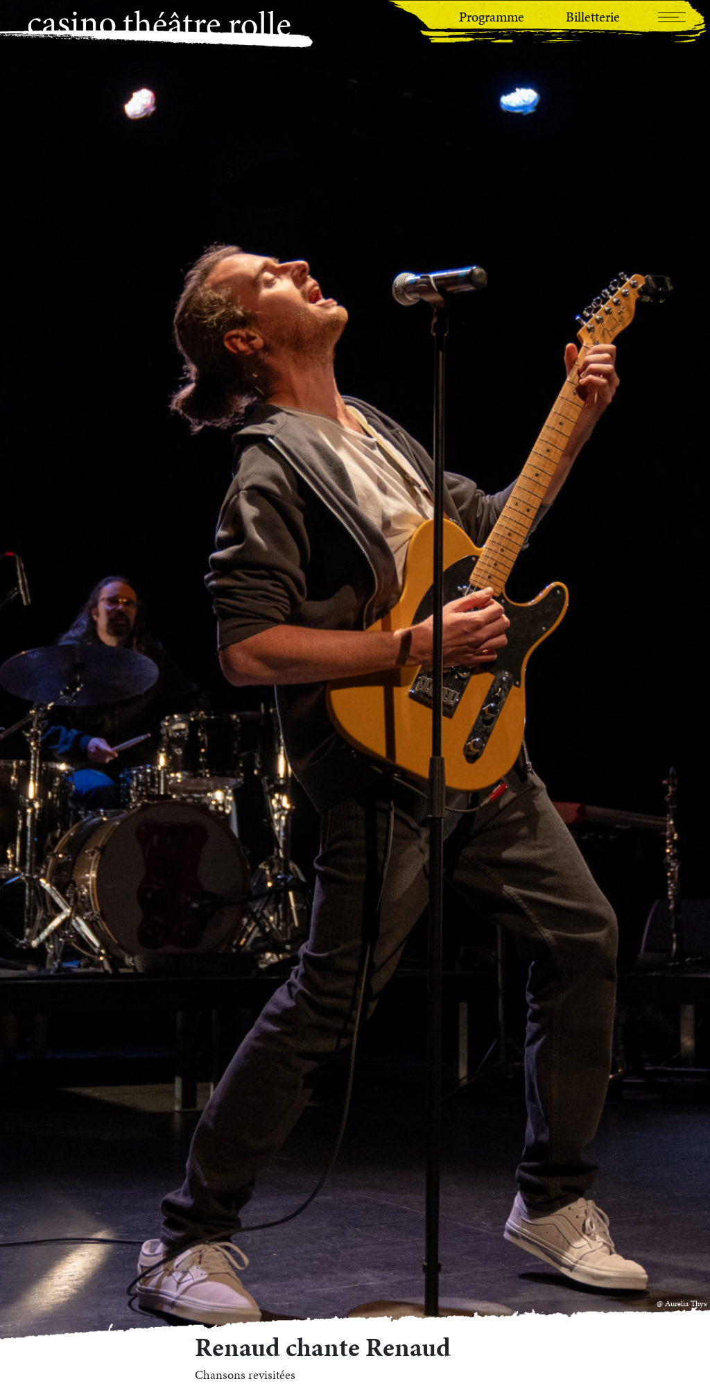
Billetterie (593, 16)
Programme (491, 16)
